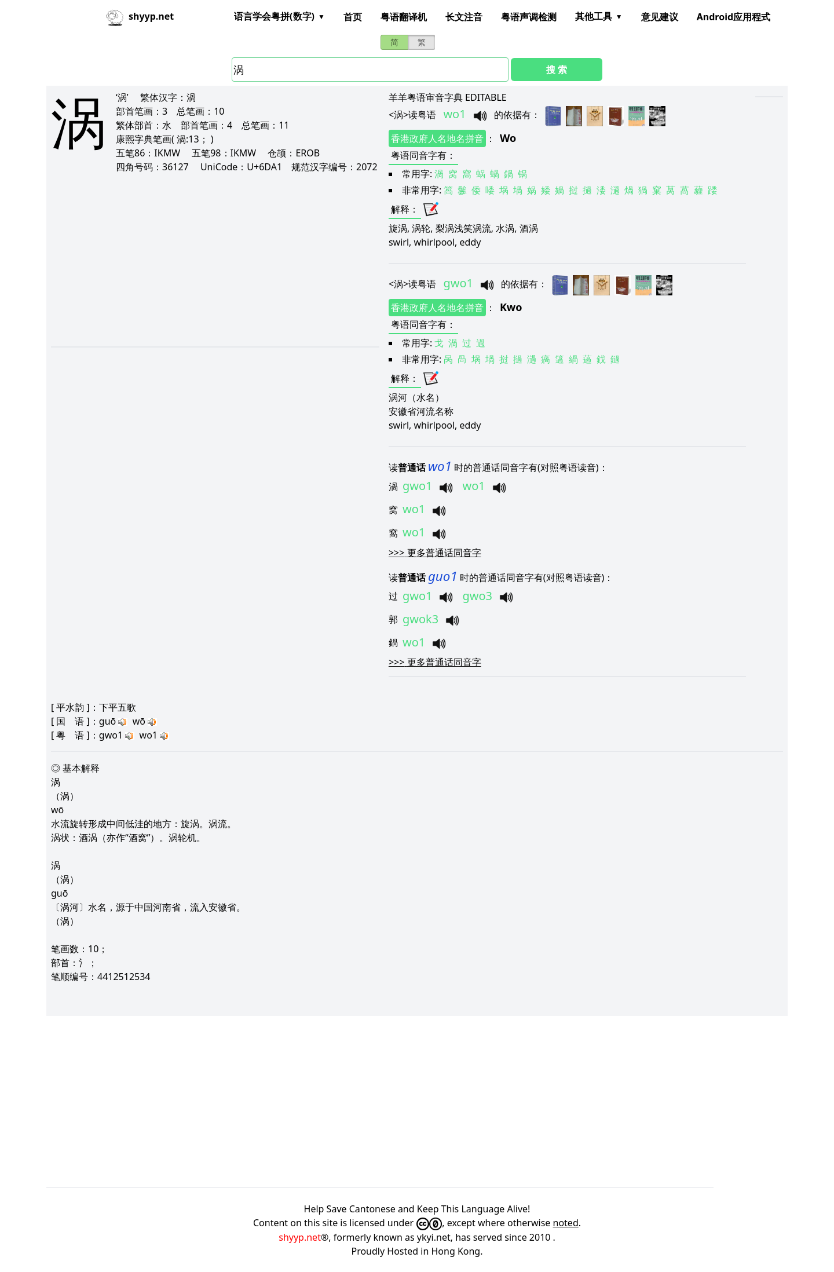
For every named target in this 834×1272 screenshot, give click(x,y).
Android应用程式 (733, 16)
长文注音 (463, 16)
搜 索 (556, 69)
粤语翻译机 (404, 16)
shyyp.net (300, 1237)
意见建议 (659, 16)
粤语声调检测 (529, 16)
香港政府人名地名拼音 (437, 138)
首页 (352, 16)
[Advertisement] (202, 259)
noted (566, 1222)
